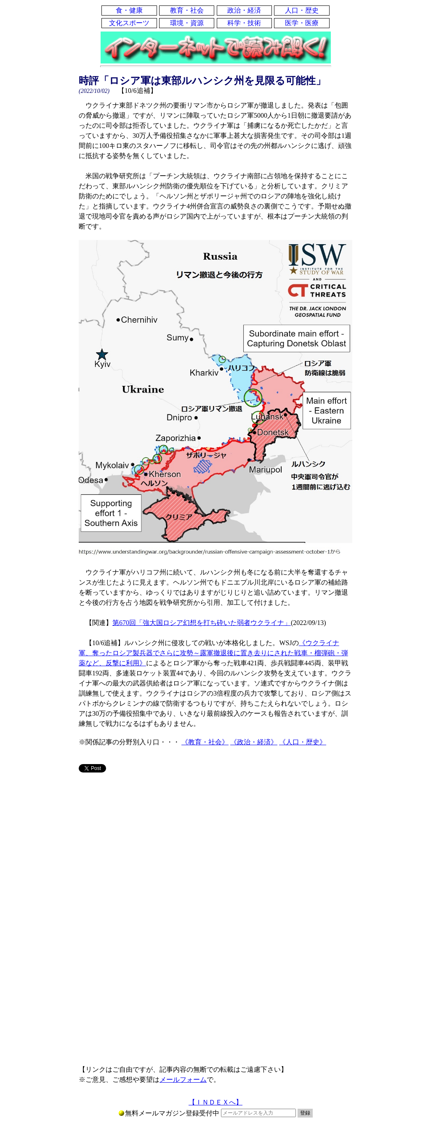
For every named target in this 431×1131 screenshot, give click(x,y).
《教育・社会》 (205, 742)
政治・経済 (244, 10)
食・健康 (129, 10)
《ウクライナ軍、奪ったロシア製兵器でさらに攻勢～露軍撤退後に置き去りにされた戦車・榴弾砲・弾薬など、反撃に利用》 (213, 653)
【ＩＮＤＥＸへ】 (215, 1102)
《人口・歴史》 (302, 742)
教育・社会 (187, 10)
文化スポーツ (129, 22)
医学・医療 (302, 22)
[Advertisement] (215, 845)
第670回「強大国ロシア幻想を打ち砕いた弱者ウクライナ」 (201, 622)
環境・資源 (187, 22)
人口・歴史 (302, 10)
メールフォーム (183, 1079)
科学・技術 (244, 22)
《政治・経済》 (253, 742)
